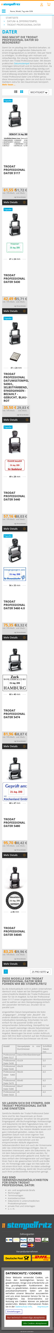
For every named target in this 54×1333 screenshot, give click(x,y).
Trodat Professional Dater (24, 24)
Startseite (12, 17)
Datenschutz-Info (23, 1306)
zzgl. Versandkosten (20, 197)
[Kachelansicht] (21, 91)
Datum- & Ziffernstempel (22, 21)
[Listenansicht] (15, 91)
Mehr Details (11, 202)
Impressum (42, 1306)
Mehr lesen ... (8, 84)
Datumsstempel (21, 63)
